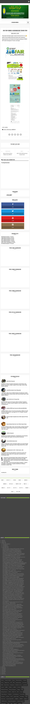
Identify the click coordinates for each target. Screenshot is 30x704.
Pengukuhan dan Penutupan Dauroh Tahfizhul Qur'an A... (13, 583)
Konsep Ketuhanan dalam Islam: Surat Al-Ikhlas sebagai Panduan (17, 417)
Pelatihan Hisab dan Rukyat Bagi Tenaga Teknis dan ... (13, 553)
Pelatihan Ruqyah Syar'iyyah (8, 642)
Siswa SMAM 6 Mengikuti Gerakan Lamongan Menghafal (13, 574)
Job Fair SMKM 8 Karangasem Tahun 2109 (10, 606)
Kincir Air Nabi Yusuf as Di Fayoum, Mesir (13, 392)
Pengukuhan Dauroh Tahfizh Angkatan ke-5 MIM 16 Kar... (13, 555)
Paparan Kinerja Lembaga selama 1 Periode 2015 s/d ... (13, 616)
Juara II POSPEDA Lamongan (8, 648)
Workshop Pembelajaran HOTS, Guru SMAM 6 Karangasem (14, 547)
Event (4, 129)
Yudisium (19, 697)
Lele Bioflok (25, 679)
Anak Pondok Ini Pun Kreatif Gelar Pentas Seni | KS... (12, 546)
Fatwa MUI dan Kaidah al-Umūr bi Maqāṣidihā (14, 383)
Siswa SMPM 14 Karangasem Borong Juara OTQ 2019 (13, 561)
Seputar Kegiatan (20, 695)
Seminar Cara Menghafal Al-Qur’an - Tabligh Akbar (12, 598)
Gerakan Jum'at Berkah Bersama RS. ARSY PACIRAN (12, 579)
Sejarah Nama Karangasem (11, 374)
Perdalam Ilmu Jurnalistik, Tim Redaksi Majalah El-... (12, 545)
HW (11, 676)
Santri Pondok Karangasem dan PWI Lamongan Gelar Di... (13, 593)
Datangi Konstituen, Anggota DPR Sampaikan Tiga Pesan (13, 542)
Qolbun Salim (16, 690)
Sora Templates (12, 702)
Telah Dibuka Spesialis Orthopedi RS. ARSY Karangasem (13, 572)
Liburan (2, 681)
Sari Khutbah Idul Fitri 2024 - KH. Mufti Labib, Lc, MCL (15, 443)
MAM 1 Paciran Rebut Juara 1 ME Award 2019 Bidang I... (13, 584)
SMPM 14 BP (18, 478)
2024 (3, 535)
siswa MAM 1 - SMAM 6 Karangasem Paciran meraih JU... (13, 577)
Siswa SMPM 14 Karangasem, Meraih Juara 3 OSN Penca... (14, 592)
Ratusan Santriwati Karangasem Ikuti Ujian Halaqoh (12, 554)
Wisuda (15, 697)
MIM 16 (25, 478)
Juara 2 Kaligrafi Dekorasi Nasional (9, 651)
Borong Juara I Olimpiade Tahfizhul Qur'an (10, 655)
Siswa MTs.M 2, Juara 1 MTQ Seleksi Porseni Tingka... (13, 604)
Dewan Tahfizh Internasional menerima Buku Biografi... (13, 657)
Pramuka (3, 690)
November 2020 (6, 538)
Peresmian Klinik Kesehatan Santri (12, 434)
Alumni (2, 674)
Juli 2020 (4, 539)
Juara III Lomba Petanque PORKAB (9, 658)
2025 (3, 534)
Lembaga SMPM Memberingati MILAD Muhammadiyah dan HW (14, 557)
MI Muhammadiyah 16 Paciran (8, 232)
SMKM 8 (13, 129)
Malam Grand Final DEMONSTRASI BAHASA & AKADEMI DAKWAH (15, 636)
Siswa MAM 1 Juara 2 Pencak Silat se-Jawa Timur (12, 622)
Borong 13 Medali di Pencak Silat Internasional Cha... (12, 609)
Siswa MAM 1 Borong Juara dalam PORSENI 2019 (12, 600)
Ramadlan (22, 690)
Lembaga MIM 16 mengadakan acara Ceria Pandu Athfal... (13, 568)
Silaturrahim (3, 697)
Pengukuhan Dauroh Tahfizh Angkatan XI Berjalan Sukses (13, 620)
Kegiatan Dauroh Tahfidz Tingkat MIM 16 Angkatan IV (13, 629)
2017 (3, 663)
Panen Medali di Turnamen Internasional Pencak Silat (13, 610)
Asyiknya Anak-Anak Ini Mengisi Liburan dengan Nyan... (13, 650)
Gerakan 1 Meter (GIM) (7, 635)
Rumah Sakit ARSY (10, 692)
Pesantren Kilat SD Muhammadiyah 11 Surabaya (12, 649)
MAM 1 (19, 474)
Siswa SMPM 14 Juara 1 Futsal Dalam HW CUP (11, 552)
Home (2, 474)
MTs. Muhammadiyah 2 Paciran (8, 229)
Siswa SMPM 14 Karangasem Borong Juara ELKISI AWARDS (14, 558)
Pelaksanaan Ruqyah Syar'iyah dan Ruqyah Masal (12, 633)
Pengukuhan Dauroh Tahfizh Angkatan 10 (10, 643)
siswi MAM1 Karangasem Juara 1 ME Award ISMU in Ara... (13, 586)
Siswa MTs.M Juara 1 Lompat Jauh (9, 564)
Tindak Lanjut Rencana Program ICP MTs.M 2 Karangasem (13, 644)
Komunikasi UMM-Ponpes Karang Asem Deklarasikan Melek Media (17, 401)
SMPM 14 (26, 692)
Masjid (18, 683)
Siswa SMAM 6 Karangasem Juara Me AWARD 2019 (12, 585)
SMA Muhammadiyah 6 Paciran (8, 227)
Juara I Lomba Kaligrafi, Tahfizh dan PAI (10, 645)
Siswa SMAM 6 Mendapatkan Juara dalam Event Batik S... (13, 578)
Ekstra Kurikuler (19, 674)
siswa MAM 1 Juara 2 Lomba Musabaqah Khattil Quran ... (13, 573)
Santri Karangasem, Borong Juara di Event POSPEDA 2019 (14, 580)
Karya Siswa (6, 679)
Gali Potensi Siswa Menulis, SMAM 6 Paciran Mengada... (13, 570)
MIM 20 (14, 681)
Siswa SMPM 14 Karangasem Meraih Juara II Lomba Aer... (13, 567)
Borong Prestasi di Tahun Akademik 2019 (10, 612)
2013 (3, 668)
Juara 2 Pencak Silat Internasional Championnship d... (13, 613)
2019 (3, 661)
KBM (2, 679)
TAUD (12, 485)
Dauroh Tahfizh (8, 674)
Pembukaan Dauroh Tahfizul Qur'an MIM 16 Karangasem (13, 631)
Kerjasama (12, 679)
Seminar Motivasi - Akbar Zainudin (9, 597)
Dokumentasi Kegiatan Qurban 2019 (9, 603)
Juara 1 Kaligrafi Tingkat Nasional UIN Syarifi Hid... (12, 625)
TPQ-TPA (18, 485)
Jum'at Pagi (24, 676)
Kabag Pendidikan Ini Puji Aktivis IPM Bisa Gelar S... (12, 544)
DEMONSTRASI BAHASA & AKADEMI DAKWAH (11, 637)
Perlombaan (22, 688)
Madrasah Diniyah (4, 683)
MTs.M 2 (11, 478)
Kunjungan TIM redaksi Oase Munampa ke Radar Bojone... (13, 652)
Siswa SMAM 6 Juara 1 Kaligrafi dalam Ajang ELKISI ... (13, 559)
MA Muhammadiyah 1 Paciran (8, 226)
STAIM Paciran (4, 695)
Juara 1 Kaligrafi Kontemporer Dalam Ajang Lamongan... (13, 599)
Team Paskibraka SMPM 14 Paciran (9, 632)
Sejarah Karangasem (12, 695)
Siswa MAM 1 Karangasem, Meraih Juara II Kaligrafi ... (13, 591)
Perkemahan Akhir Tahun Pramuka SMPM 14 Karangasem (14, 624)
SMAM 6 (26, 474)
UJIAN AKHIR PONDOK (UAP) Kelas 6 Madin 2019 (12, 630)
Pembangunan (16, 688)
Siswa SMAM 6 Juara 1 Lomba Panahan (10, 566)
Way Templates (23, 702)
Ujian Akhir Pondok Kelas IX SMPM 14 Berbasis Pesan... (13, 626)
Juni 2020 (5, 540)
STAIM (14, 474)
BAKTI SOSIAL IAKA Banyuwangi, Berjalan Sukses (12, 605)
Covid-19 (8, 474)
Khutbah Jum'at (19, 679)
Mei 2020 (5, 541)
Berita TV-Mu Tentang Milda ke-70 (9, 659)
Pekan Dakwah (4, 688)
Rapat (26, 690)
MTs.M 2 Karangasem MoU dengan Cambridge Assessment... (14, 551)
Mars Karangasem (12, 683)
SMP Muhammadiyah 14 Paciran (8, 230)
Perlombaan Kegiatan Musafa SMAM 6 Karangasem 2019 (13, 548)
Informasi (9, 129)
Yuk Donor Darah (6, 594)
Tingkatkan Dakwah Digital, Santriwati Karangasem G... (13, 590)
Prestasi (7, 690)
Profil (11, 690)
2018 (3, 662)
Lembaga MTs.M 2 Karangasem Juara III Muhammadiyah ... (14, 587)
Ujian (12, 697)
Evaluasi (24, 674)
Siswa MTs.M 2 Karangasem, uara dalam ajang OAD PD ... (13, 638)
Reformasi (3, 692)
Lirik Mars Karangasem (10, 426)
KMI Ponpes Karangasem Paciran (9, 231)
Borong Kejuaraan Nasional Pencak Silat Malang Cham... (13, 617)
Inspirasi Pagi (18, 676)
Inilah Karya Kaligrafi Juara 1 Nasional (10, 623)
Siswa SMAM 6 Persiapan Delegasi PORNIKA (11, 571)
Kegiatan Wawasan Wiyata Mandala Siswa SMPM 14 (12, 607)
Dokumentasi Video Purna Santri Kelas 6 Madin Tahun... (13, 619)
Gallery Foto (7, 676)
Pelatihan (10, 688)
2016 (3, 664)
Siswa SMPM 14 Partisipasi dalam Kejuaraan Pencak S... (13, 596)
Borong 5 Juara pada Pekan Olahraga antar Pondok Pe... (13, 646)
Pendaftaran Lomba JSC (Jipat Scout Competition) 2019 (13, 639)
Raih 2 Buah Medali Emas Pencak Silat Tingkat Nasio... (13, 611)
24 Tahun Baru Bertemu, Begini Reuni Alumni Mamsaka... (13, 618)
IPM (13, 676)
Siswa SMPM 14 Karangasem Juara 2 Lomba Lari (12, 565)
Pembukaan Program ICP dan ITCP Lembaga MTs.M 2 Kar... (14, 560)
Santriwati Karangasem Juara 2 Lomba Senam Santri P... (13, 581)
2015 (3, 665)
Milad (22, 683)
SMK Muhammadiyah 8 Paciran (8, 228)
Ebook (13, 674)
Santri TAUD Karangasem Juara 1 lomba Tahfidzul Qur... (13, 656)
